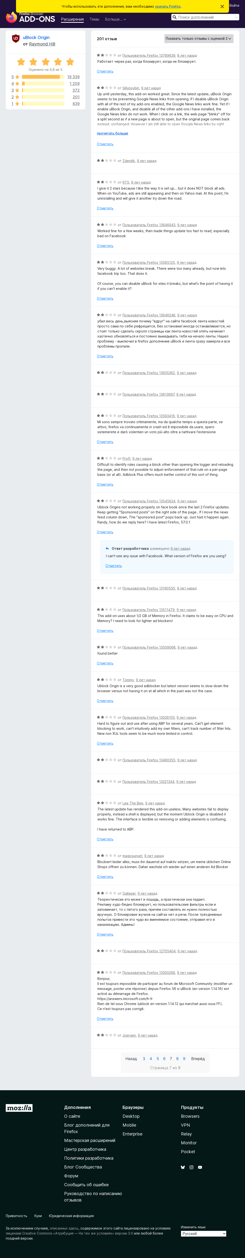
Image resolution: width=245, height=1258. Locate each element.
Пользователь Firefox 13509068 (149, 647)
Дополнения (77, 1107)
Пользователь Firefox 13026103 (148, 717)
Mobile (129, 1125)
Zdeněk (128, 161)
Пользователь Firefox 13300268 (148, 973)
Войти (234, 5)
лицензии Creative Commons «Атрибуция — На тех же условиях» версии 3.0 (69, 1233)
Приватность (16, 1216)
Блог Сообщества (83, 1166)
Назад (131, 1058)
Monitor (189, 1142)
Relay (186, 1133)
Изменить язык (193, 1227)
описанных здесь (64, 1228)
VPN (185, 1125)
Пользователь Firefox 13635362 (148, 373)
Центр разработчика (85, 1149)
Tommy (128, 680)
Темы (94, 19)
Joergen (129, 1035)
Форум (71, 1175)
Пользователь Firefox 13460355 (148, 760)
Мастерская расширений (89, 1140)
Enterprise (132, 1133)
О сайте (72, 1116)
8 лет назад (187, 55)
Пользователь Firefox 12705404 (149, 951)
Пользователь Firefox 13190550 (148, 588)
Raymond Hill (42, 43)
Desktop (130, 1116)
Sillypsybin (130, 88)
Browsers (190, 1116)
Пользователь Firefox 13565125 (148, 262)
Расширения (72, 19)
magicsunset (132, 856)
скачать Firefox (168, 6)
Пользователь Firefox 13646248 (148, 315)
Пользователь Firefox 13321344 (148, 782)
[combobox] (205, 17)
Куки (38, 1216)
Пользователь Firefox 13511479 (148, 610)
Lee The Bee (132, 803)
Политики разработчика (88, 1158)
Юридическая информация (71, 1216)
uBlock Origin (36, 37)
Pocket (188, 1151)
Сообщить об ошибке (86, 1184)
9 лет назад (151, 88)
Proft (126, 458)
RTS (125, 182)
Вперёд (198, 1058)
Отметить (105, 71)
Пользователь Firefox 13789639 (148, 55)
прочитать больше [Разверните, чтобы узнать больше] (112, 133)
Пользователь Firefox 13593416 (148, 416)
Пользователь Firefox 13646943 (148, 225)
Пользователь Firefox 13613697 (148, 394)
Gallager (129, 893)
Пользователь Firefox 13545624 (148, 501)
